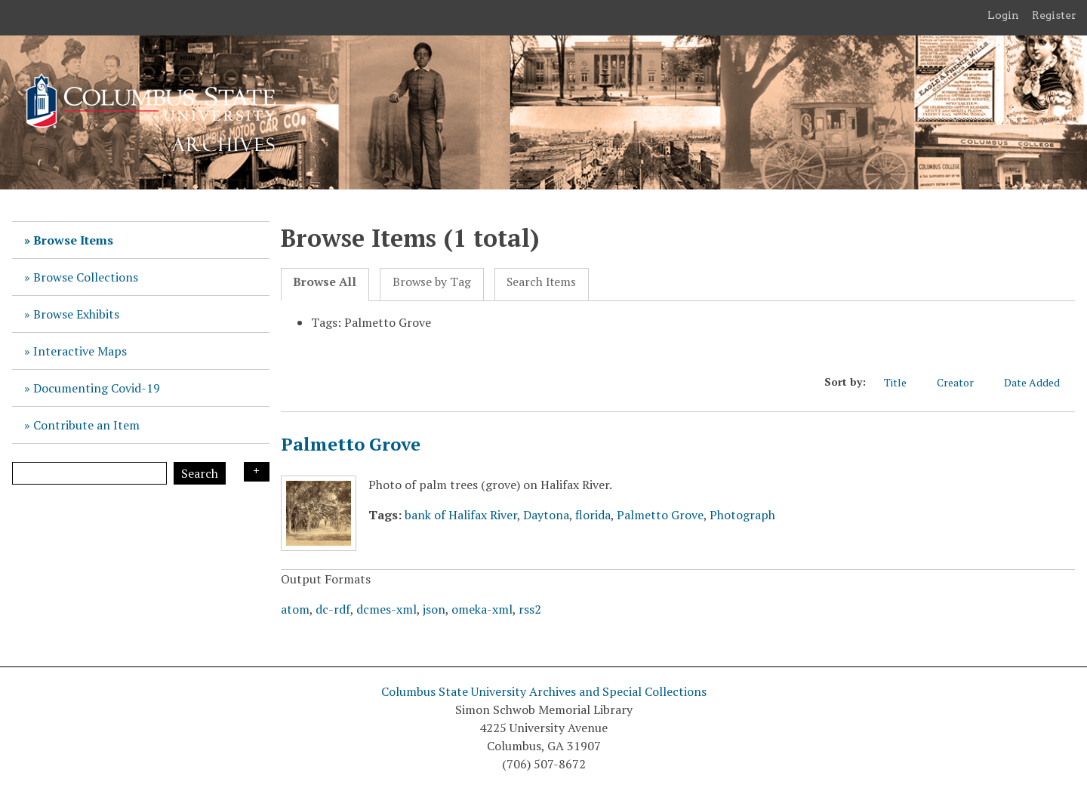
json (434, 609)
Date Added (1039, 382)
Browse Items (73, 240)
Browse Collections (85, 277)
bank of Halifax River (461, 514)
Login (1003, 15)
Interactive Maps (80, 351)
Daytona (546, 514)
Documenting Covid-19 (96, 388)
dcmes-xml (386, 609)
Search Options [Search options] (256, 472)
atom (295, 609)
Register (1054, 15)
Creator (963, 382)
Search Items (541, 282)
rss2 (530, 609)
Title (903, 382)
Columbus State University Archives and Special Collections (544, 691)
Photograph (742, 514)
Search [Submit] (199, 473)
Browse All (324, 282)
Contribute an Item (86, 425)
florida (593, 514)
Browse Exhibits (76, 314)
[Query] (89, 473)
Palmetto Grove (350, 444)
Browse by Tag (432, 282)
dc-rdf (333, 609)
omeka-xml (482, 609)
